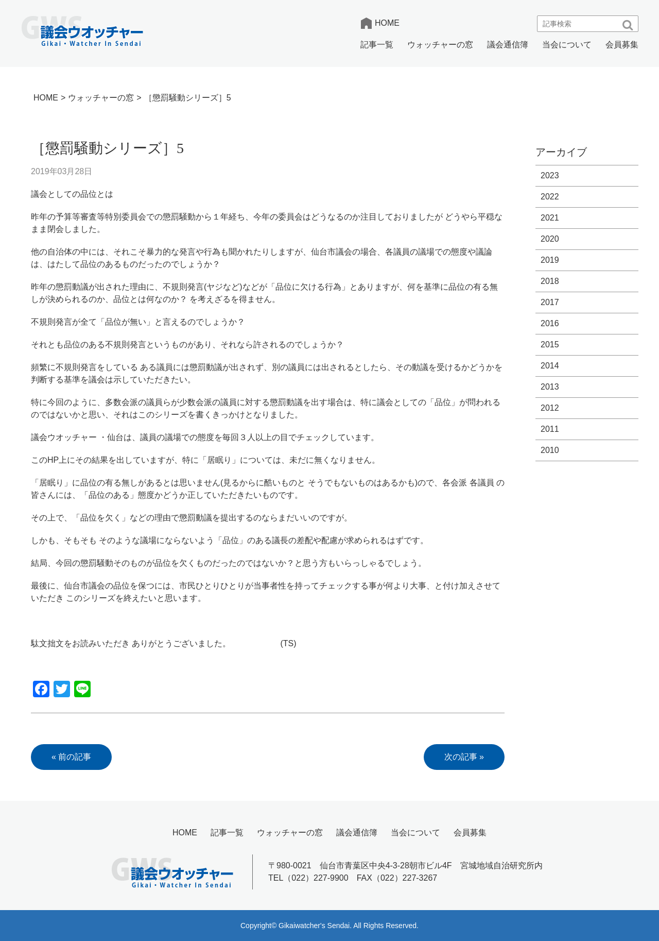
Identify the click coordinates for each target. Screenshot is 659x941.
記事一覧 (376, 44)
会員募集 (621, 44)
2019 (550, 260)
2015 (550, 344)
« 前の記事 (71, 756)
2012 (550, 408)
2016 (550, 323)
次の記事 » (464, 756)
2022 (550, 196)
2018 (550, 281)
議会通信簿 (507, 44)
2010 (550, 450)
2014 (550, 365)
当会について (567, 44)
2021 (550, 217)
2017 (550, 302)
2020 (550, 238)
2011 (550, 429)
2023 (550, 175)
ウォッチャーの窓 (440, 44)
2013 (550, 386)
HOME (387, 23)
